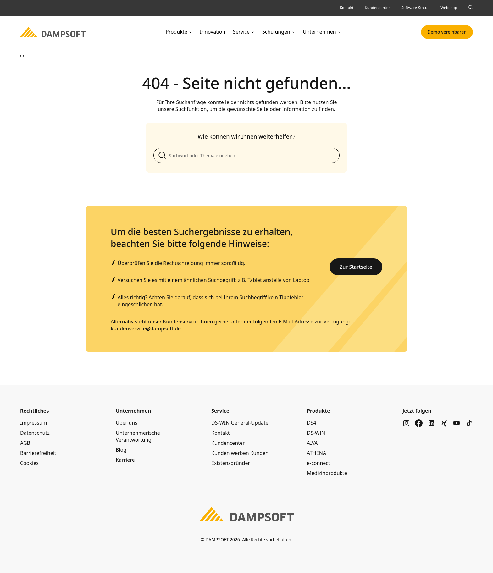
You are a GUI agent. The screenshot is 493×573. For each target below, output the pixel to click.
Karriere (125, 459)
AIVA (312, 442)
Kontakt (220, 432)
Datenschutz (35, 432)
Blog (121, 449)
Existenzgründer (230, 463)
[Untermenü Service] (253, 32)
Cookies (29, 463)
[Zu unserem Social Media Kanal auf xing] (444, 423)
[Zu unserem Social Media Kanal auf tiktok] (469, 423)
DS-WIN (316, 432)
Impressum (33, 422)
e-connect (318, 463)
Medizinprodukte (327, 473)
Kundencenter (228, 442)
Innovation (212, 31)
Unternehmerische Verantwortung (138, 436)
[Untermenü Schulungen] (293, 32)
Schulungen (276, 31)
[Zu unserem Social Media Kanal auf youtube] (456, 423)
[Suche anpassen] (246, 155)
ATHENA (316, 452)
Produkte (176, 31)
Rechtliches (34, 410)
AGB (25, 442)
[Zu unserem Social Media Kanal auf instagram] (406, 423)
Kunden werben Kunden (240, 452)
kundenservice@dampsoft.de (146, 328)
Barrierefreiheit (38, 452)
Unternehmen (319, 31)
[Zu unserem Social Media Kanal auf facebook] (419, 423)
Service (241, 31)
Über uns (126, 422)
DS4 (311, 422)
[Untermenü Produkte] (190, 32)
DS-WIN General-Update (240, 422)
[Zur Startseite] (22, 55)
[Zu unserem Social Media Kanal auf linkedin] (431, 423)
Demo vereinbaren (447, 32)
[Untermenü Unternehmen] (339, 32)
